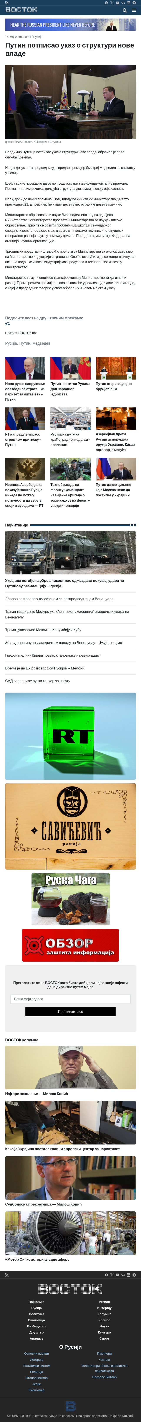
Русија (37, 37)
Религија (36, 1372)
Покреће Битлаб (104, 1377)
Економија (36, 1320)
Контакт (104, 1359)
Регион (104, 1302)
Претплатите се (70, 1011)
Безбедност (36, 1326)
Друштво (36, 1332)
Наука (104, 1326)
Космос (104, 1320)
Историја (36, 1359)
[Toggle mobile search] (124, 10)
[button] (134, 10)
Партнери (104, 1353)
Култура (104, 1332)
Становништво (36, 1378)
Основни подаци (36, 1353)
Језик (37, 1384)
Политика (36, 1314)
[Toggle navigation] (132, 10)
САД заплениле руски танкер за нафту (37, 681)
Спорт (104, 1338)
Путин (24, 343)
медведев (41, 343)
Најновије (37, 1302)
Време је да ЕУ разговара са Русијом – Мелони (44, 668)
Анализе (36, 1338)
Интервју (104, 1308)
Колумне (104, 1314)
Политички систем (36, 1366)
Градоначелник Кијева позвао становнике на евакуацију (52, 655)
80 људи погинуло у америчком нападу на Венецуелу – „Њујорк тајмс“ (64, 643)
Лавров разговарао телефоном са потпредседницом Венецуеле (59, 599)
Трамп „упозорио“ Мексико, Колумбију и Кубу (43, 630)
